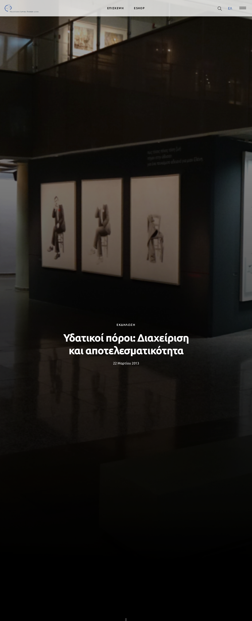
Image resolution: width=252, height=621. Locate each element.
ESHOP (139, 8)
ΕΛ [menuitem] (230, 8)
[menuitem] (230, 8)
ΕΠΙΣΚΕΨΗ (115, 8)
